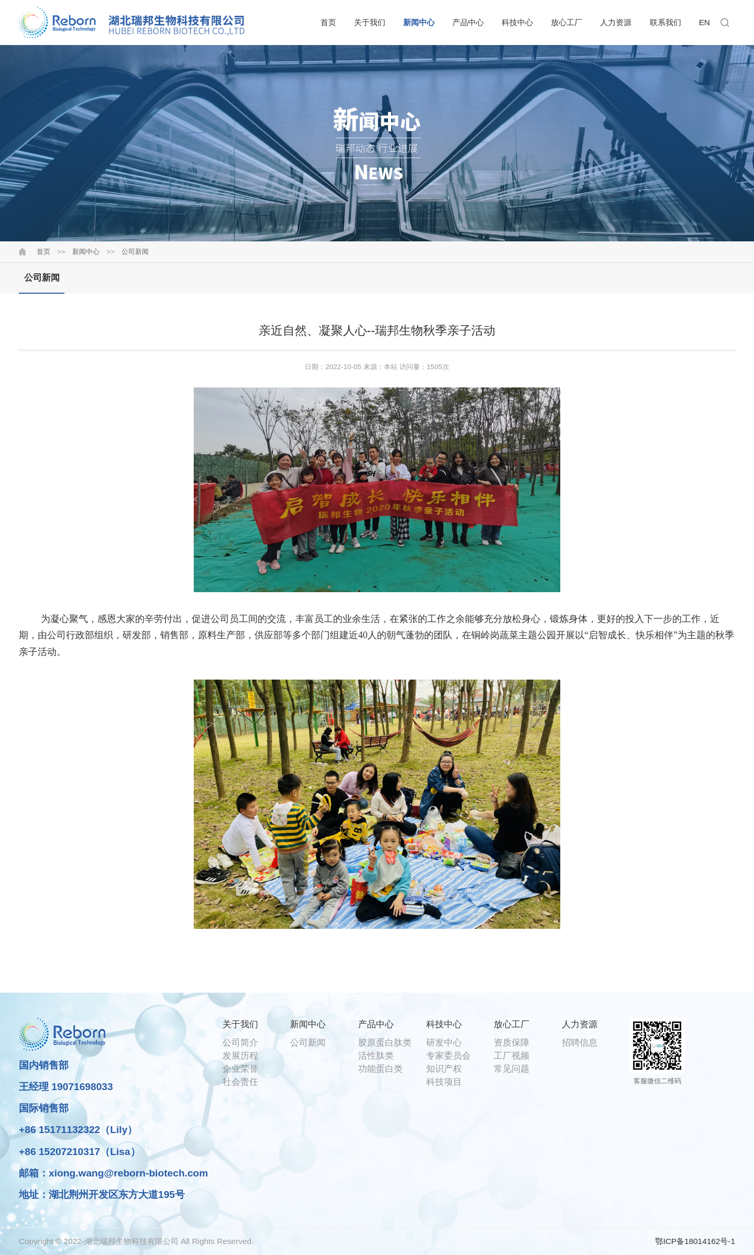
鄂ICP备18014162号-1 (695, 1241)
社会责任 (240, 1081)
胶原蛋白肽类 (385, 1042)
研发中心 (444, 1042)
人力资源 (615, 22)
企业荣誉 (240, 1068)
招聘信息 (579, 1042)
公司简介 (240, 1042)
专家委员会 (448, 1055)
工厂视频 (511, 1055)
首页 (328, 22)
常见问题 (511, 1068)
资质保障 (511, 1042)
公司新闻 (135, 252)
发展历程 (240, 1055)
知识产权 (444, 1068)
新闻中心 (419, 22)
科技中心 (517, 22)
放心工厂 (566, 22)
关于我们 (369, 22)
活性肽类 (376, 1055)
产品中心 (468, 22)
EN (704, 22)
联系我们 (665, 22)
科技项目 (444, 1081)
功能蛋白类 (380, 1068)
